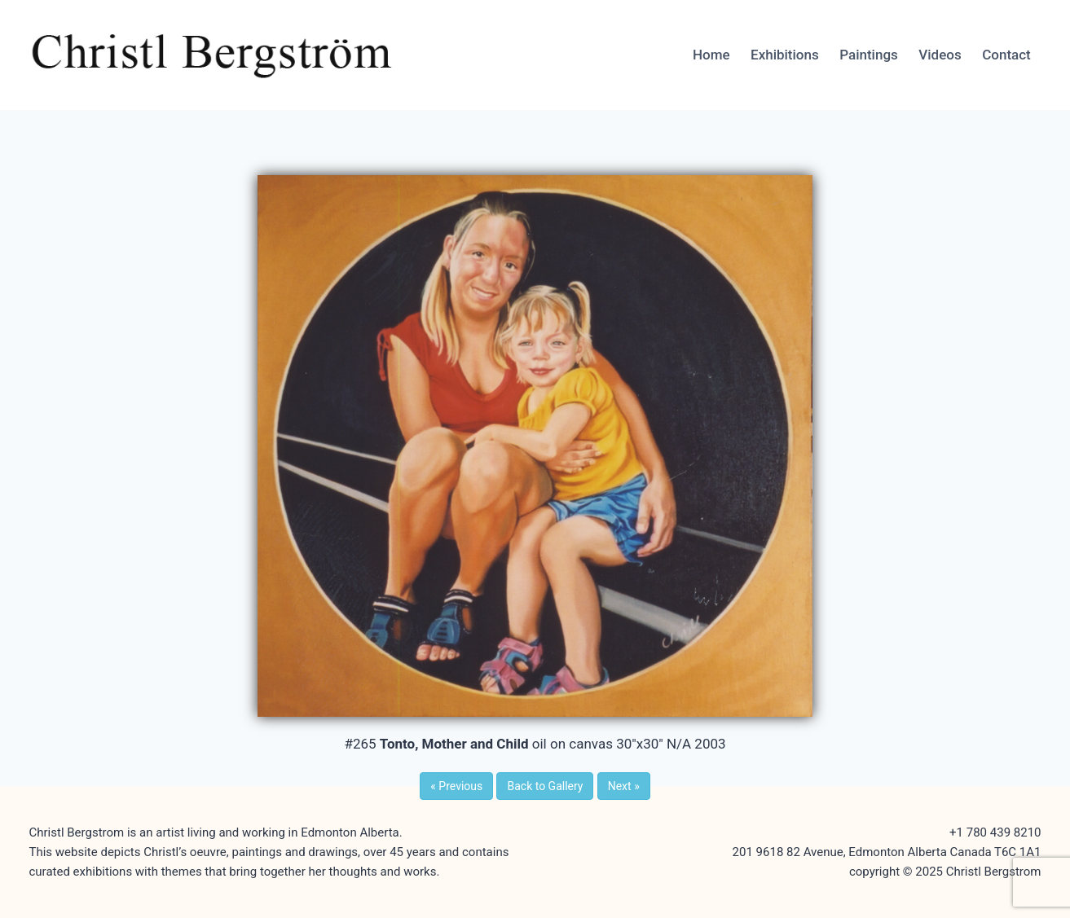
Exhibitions (785, 54)
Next (624, 786)
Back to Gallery (545, 786)
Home (711, 54)
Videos (939, 54)
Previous (456, 786)
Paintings (868, 54)
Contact (1006, 54)
